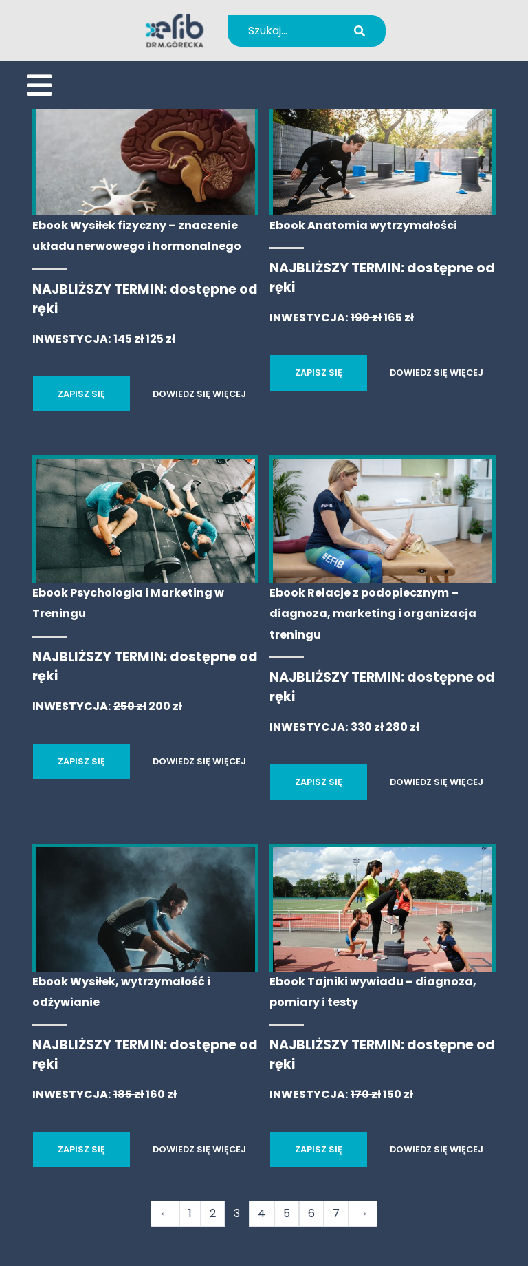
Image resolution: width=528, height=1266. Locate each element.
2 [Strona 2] (213, 1213)
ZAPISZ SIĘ (81, 394)
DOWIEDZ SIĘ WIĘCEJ (199, 394)
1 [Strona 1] (190, 1213)
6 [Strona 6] (311, 1213)
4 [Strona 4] (261, 1213)
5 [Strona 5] (286, 1213)
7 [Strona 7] (336, 1213)
